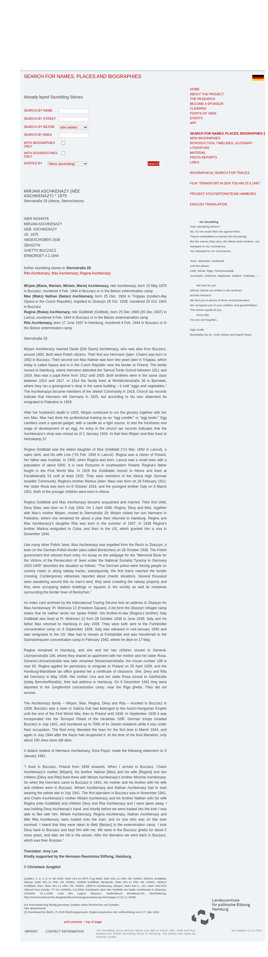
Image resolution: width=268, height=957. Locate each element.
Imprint (31, 931)
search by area (38, 134)
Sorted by (33, 163)
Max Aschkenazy (65, 273)
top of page (94, 921)
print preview (73, 921)
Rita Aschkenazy (37, 273)
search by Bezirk (39, 126)
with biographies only (39, 144)
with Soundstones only (41, 154)
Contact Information (64, 931)
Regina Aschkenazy (95, 273)
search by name (38, 110)
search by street (40, 118)
